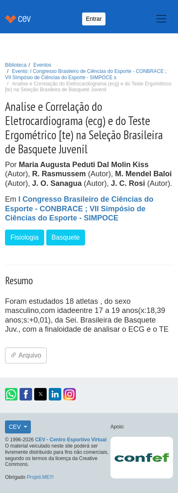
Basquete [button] (66, 237)
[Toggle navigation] (161, 18)
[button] (11, 394)
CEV (16, 426)
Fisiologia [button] (24, 237)
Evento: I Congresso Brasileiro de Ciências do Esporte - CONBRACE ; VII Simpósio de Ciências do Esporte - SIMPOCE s (86, 74)
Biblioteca (16, 65)
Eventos (42, 65)
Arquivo (25, 355)
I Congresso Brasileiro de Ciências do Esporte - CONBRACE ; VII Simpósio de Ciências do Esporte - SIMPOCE (79, 208)
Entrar (94, 18)
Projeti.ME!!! (40, 477)
